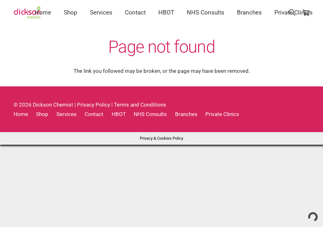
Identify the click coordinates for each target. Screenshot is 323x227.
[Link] (27, 12)
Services (66, 114)
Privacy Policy (93, 105)
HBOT (119, 114)
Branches (186, 114)
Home (21, 114)
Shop (42, 114)
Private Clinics (222, 114)
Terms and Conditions (140, 105)
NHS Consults (150, 114)
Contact (94, 114)
